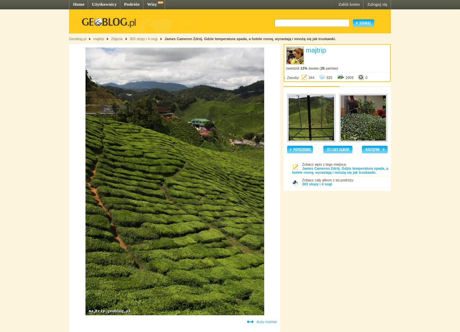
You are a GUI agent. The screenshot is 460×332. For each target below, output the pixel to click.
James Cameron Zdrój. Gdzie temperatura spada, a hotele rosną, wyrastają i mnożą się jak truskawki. (250, 39)
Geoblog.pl (78, 39)
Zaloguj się (377, 4)
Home (78, 4)
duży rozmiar (266, 322)
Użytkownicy (104, 4)
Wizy (152, 4)
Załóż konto (349, 4)
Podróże (132, 4)
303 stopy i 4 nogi (143, 39)
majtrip (98, 39)
